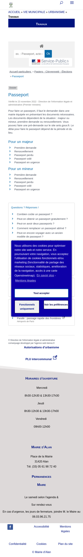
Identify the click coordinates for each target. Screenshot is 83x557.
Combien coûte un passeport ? (34, 214)
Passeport (18, 76)
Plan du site (65, 543)
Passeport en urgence (27, 162)
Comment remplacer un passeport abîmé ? (41, 228)
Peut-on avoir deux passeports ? (35, 223)
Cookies (41, 543)
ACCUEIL (14, 12)
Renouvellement (23, 151)
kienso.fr (50, 343)
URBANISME (56, 12)
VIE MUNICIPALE (34, 12)
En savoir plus (45, 275)
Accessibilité (41, 526)
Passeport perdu (23, 155)
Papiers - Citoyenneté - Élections (53, 71)
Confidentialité (17, 543)
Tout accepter (41, 293)
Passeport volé (22, 158)
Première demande (25, 147)
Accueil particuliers (21, 71)
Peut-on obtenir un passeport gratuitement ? (42, 218)
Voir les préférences (56, 304)
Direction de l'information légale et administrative (32, 340)
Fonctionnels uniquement (27, 306)
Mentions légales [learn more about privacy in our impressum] (25, 280)
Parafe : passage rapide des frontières (41, 318)
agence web (40, 343)
